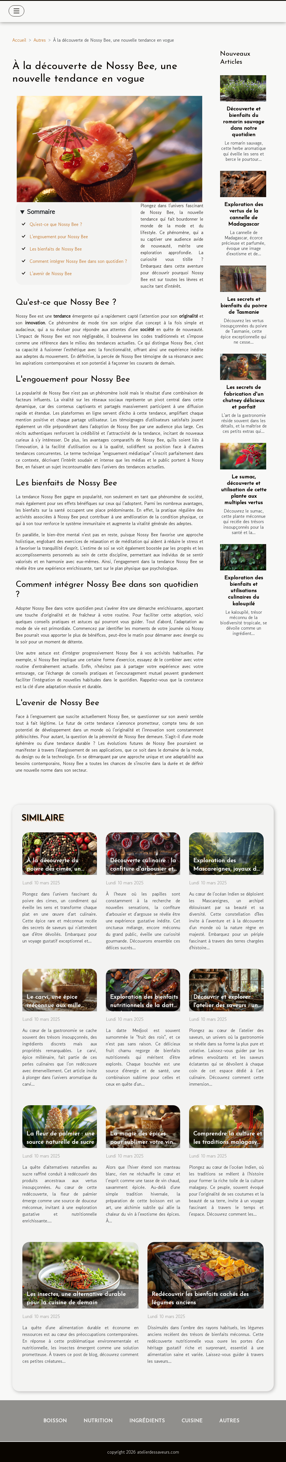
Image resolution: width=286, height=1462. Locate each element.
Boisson (55, 1421)
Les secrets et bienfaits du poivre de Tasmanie (243, 306)
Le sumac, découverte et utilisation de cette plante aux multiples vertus (243, 490)
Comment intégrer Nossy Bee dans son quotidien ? (78, 261)
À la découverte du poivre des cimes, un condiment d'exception (57, 869)
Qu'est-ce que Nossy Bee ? (56, 224)
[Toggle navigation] (16, 10)
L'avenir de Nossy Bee (51, 273)
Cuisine (192, 1421)
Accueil (19, 40)
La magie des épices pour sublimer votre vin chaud (141, 1142)
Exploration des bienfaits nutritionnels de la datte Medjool (144, 1005)
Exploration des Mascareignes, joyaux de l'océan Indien (226, 869)
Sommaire (41, 211)
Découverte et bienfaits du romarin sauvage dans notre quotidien (243, 122)
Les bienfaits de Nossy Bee (56, 248)
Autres (40, 40)
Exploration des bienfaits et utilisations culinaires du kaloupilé (243, 590)
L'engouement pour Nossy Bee (59, 236)
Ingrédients (147, 1421)
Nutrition (98, 1421)
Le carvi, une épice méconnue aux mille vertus (54, 1005)
